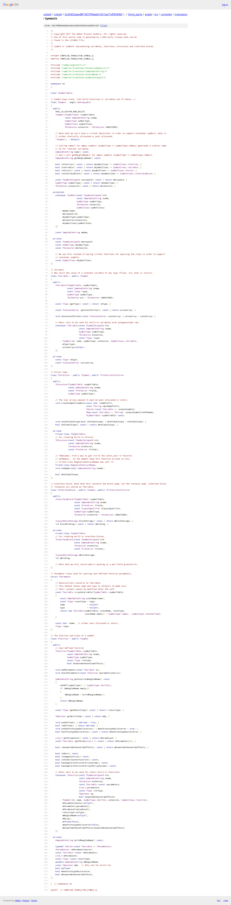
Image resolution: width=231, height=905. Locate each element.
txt (218, 900)
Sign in (225, 4)
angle (148, 14)
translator (181, 14)
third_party (135, 14)
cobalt (47, 14)
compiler (166, 14)
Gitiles (18, 900)
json (225, 900)
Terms (34, 900)
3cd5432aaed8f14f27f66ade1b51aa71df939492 (93, 14)
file (103, 25)
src (156, 14)
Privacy (25, 900)
